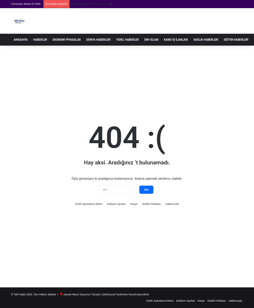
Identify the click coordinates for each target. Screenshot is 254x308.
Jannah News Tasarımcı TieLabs (81, 294)
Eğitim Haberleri (236, 39)
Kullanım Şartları (116, 203)
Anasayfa (21, 39)
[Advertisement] (127, 77)
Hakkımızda (172, 203)
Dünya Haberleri (98, 39)
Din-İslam (151, 39)
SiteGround (108, 294)
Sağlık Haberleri (205, 39)
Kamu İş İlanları (176, 39)
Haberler (40, 39)
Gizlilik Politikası (151, 203)
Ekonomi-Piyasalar (67, 39)
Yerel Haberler (127, 39)
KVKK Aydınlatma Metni (88, 203)
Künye (133, 203)
